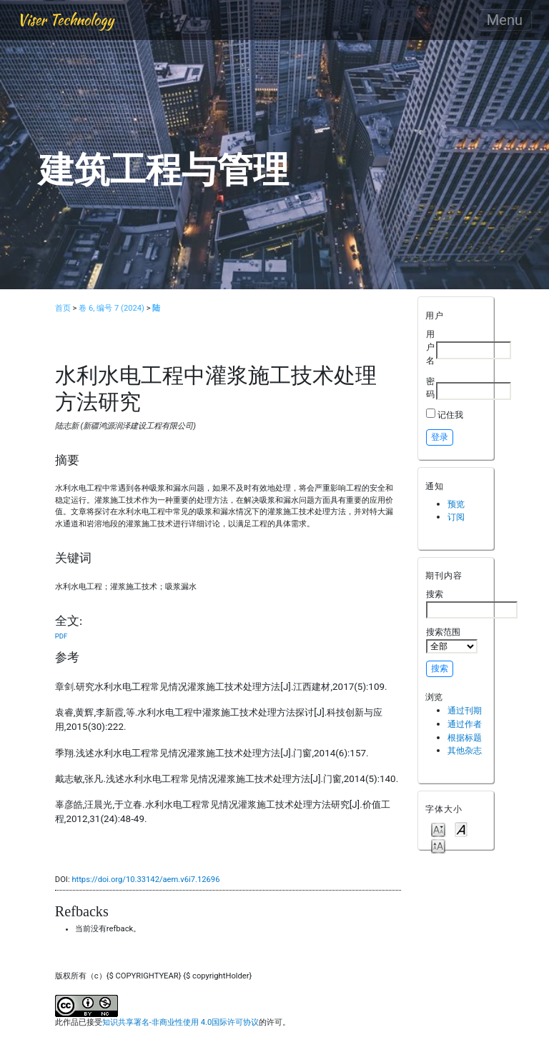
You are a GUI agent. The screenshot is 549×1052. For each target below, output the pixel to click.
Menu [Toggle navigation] (505, 20)
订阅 (456, 516)
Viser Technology (65, 19)
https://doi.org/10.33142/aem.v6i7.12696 (145, 879)
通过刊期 (464, 710)
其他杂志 (464, 750)
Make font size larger (438, 845)
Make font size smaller (438, 829)
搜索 (472, 603)
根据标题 (464, 737)
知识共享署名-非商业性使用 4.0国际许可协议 (180, 1022)
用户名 (430, 347)
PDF (61, 636)
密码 (430, 388)
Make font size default (461, 829)
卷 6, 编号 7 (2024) (111, 308)
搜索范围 (452, 639)
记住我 (450, 414)
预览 (456, 504)
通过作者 (464, 723)
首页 (63, 308)
